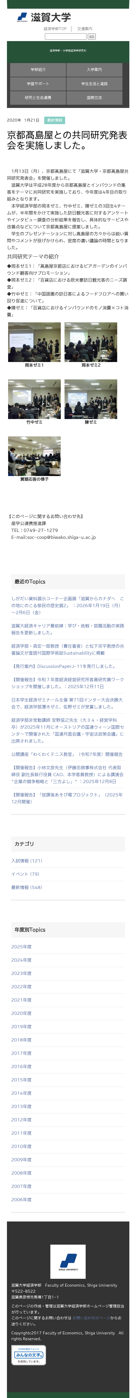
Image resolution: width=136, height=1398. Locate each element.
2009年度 (21, 1160)
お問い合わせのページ (91, 1318)
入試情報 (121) (26, 861)
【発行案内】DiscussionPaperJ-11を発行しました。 (64, 666)
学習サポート (38, 84)
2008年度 (21, 1173)
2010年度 (21, 1146)
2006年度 (21, 1199)
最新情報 (54, 120)
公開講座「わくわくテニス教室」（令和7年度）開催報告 (67, 754)
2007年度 (21, 1186)
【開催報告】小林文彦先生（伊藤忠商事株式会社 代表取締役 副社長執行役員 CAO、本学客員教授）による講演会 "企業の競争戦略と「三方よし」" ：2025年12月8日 (67, 774)
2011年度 (21, 1133)
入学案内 (94, 69)
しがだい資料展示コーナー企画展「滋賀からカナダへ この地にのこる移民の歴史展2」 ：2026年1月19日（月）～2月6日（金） (67, 605)
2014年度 (21, 1093)
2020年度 (21, 1013)
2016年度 (21, 1066)
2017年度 (21, 1053)
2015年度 (21, 1080)
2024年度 (21, 960)
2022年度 (21, 986)
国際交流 (94, 98)
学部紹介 (38, 69)
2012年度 (21, 1120)
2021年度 (21, 1000)
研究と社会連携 (38, 98)
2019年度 (21, 1026)
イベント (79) (25, 874)
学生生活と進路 (94, 84)
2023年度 (21, 973)
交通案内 (84, 29)
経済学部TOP (55, 29)
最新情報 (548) (26, 887)
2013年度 (21, 1106)
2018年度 (21, 1040)
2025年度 (21, 947)
